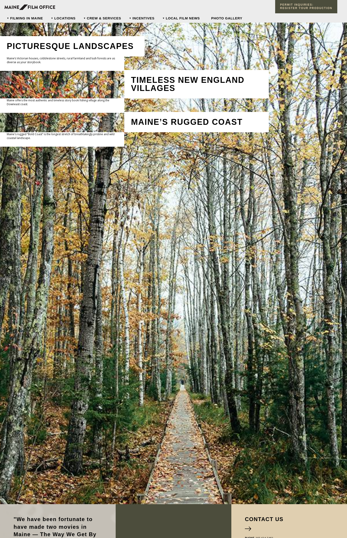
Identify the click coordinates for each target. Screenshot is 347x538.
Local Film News (183, 18)
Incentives (143, 18)
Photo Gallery (226, 18)
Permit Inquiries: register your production (306, 6)
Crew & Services (104, 18)
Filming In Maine (26, 18)
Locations (64, 18)
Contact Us (264, 519)
